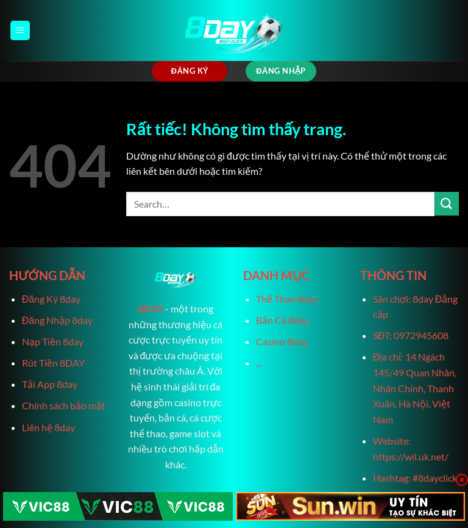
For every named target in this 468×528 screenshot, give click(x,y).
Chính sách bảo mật (63, 405)
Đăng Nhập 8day (57, 320)
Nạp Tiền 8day (52, 341)
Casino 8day (282, 341)
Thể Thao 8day (287, 298)
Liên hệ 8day (48, 427)
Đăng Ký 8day (51, 298)
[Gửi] (446, 204)
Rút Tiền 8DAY (53, 362)
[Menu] (20, 31)
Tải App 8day (49, 384)
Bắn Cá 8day (282, 320)
